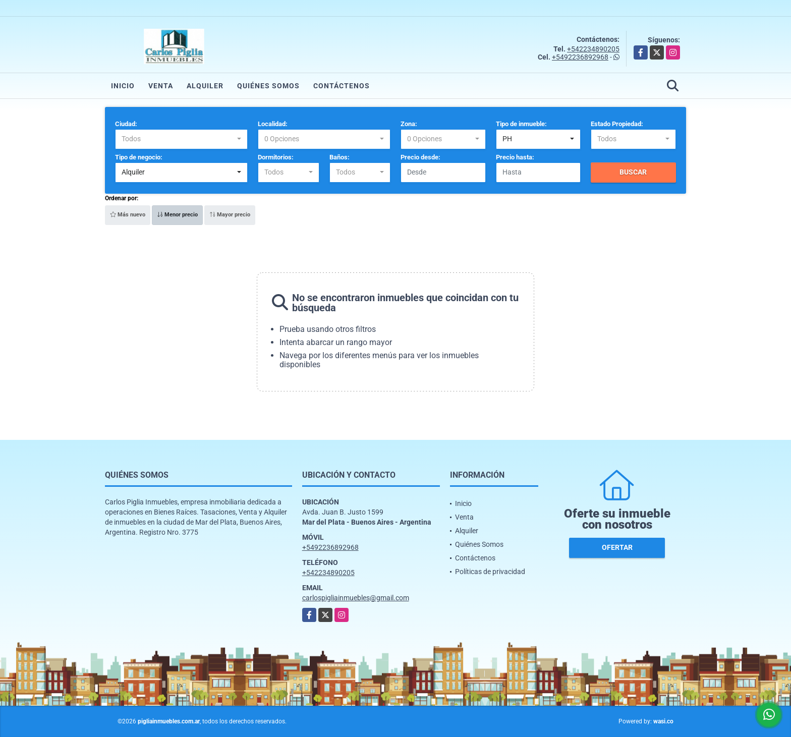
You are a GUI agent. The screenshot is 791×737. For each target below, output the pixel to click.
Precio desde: (420, 157)
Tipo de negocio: (138, 157)
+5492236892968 (580, 57)
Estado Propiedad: (617, 124)
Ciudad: (126, 124)
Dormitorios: (276, 157)
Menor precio (177, 214)
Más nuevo (127, 214)
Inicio (123, 86)
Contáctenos (341, 86)
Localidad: (273, 124)
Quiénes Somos (268, 86)
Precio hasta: (515, 157)
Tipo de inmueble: (521, 124)
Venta (160, 86)
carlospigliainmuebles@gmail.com (355, 598)
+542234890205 (593, 49)
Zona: (409, 124)
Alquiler (205, 86)
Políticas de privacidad (490, 572)
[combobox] (181, 139)
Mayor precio (229, 214)
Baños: (339, 157)
